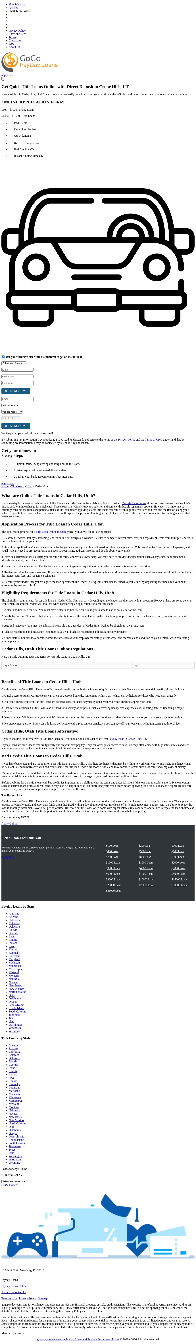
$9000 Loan (113, 879)
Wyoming (14, 1031)
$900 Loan (178, 856)
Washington (15, 1024)
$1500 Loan (146, 862)
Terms (12, 37)
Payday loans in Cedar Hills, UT (127, 738)
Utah (29, 486)
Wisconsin (15, 1027)
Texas (12, 1018)
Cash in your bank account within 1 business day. (44, 476)
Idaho (12, 936)
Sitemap (42, 1298)
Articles (13, 7)
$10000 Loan (146, 879)
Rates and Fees (17, 33)
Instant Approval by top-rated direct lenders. (41, 470)
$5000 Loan (178, 868)
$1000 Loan (113, 862)
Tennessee (15, 1014)
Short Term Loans (19, 11)
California (14, 920)
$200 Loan (145, 845)
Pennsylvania (16, 1005)
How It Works (17, 4)
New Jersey (15, 985)
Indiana (13, 942)
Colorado (14, 923)
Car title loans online (134, 503)
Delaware (14, 926)
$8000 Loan (178, 873)
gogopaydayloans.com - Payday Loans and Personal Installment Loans (78, 1339)
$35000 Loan (113, 890)
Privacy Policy (17, 30)
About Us (14, 46)
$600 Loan (178, 851)
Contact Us (19, 1292)
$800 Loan (145, 856)
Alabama (14, 913)
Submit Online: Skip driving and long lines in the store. (48, 463)
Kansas (13, 949)
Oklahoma (15, 998)
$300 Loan (178, 845)
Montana (14, 975)
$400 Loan (112, 851)
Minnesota (15, 965)
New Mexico (16, 988)
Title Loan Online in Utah (51, 531)
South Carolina (17, 1011)
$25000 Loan (146, 885)
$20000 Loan (113, 885)
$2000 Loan (178, 862)
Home (5, 486)
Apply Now (7, 857)
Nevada (13, 982)
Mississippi (15, 969)
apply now (7, 75)
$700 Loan (112, 856)
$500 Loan (145, 851)
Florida (13, 929)
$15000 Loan (179, 879)
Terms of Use (152, 439)
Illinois (13, 939)
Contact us (15, 40)
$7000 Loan (146, 873)
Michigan (14, 962)
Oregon (13, 1001)
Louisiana (14, 956)
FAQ (11, 43)
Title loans (17, 486)
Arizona (13, 916)
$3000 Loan (113, 868)
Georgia (13, 933)
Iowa (11, 946)
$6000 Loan (113, 873)
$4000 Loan (146, 868)
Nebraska (14, 978)
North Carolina (17, 991)
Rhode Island (16, 1008)
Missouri (14, 972)
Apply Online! (9, 823)
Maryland (14, 959)
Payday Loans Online (13, 1286)
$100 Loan (112, 845)
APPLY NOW (9, 1184)
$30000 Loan (179, 885)
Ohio (11, 995)
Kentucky (14, 952)
